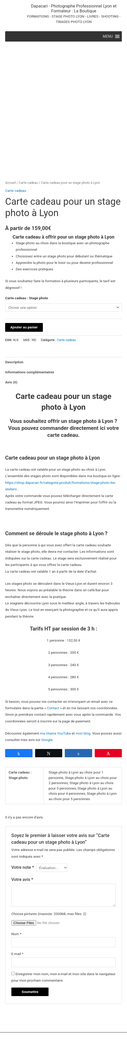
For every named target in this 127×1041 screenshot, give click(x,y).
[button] (108, 36)
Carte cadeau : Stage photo (26, 266)
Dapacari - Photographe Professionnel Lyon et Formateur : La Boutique (74, 9)
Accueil (10, 151)
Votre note (22, 836)
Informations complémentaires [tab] (29, 341)
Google (46, 708)
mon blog (83, 702)
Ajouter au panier (24, 296)
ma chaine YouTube (55, 702)
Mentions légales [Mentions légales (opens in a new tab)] (48, 1024)
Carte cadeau (28, 151)
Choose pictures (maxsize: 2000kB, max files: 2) (48, 882)
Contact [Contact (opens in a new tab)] (26, 1024)
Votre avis (22, 848)
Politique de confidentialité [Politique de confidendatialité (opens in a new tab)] (86, 1024)
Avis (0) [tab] (11, 351)
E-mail (17, 922)
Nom (16, 903)
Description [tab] (14, 331)
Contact (53, 677)
